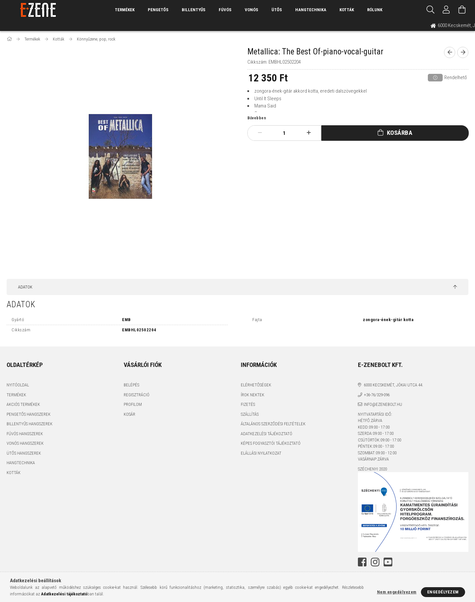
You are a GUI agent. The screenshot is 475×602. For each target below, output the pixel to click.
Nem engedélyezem (397, 591)
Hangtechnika (310, 9)
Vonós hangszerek (25, 443)
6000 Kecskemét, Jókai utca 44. (393, 384)
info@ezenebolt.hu (383, 404)
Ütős (276, 9)
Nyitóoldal (18, 384)
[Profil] (446, 10)
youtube (388, 562)
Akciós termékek (23, 404)
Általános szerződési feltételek (273, 423)
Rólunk (374, 9)
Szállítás (250, 414)
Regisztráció (136, 394)
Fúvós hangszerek (25, 433)
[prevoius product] (449, 52)
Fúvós (225, 9)
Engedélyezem (443, 591)
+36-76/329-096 (377, 394)
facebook (362, 562)
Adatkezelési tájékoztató (266, 433)
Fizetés (248, 404)
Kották (346, 9)
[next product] (462, 52)
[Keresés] (430, 10)
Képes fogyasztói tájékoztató (271, 443)
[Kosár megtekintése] (462, 10)
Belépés (131, 384)
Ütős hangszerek (24, 453)
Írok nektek (252, 394)
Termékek (16, 394)
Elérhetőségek (256, 384)
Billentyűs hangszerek (29, 423)
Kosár (129, 414)
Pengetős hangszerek (28, 414)
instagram (375, 562)
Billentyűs (194, 9)
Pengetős (158, 9)
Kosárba (400, 132)
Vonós (251, 9)
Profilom (133, 404)
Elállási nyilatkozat (261, 453)
